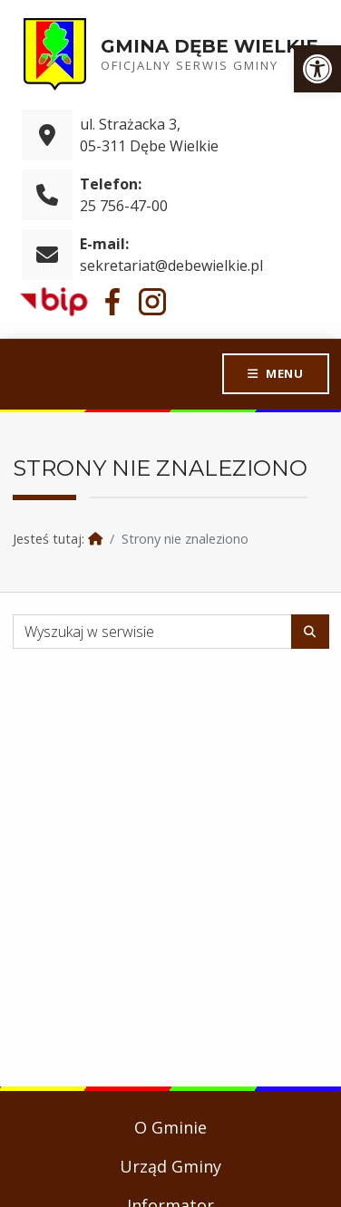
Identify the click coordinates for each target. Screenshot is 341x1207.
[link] (317, 68)
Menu (284, 373)
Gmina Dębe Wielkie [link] (209, 46)
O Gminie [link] (170, 1127)
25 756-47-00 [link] (124, 206)
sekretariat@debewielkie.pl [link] (171, 265)
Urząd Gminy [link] (170, 1166)
